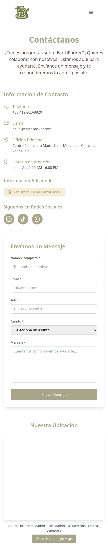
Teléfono (17, 300)
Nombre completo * (25, 258)
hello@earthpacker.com (31, 128)
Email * (16, 279)
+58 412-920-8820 (27, 112)
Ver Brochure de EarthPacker (34, 192)
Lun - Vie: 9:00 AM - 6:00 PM (35, 167)
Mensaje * (18, 342)
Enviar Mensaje (54, 394)
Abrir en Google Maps (54, 539)
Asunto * (17, 321)
